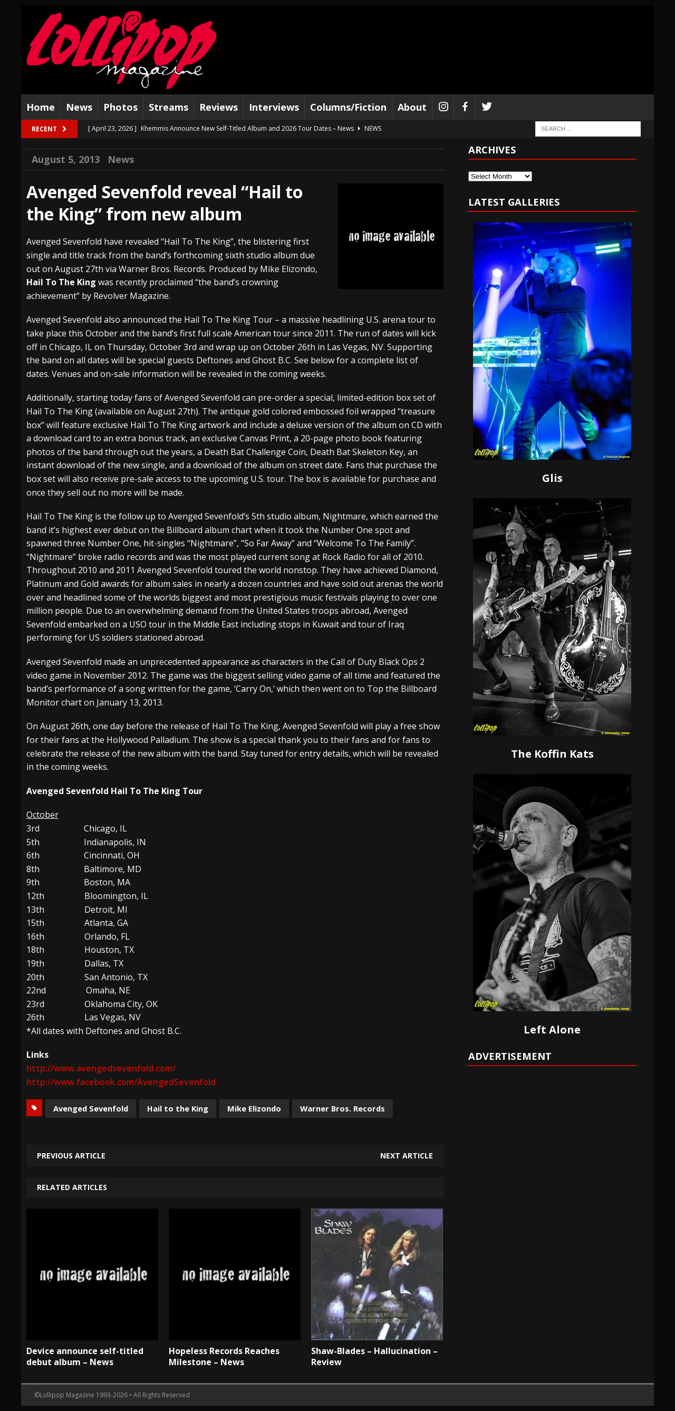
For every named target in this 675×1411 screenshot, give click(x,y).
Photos (120, 107)
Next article (406, 1156)
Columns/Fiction (348, 107)
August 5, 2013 (66, 159)
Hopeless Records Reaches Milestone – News (224, 1356)
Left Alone (552, 1029)
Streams (168, 107)
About (412, 107)
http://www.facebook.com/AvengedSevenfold (121, 1082)
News (79, 107)
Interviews (274, 107)
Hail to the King (177, 1108)
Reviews (218, 107)
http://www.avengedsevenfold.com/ (101, 1068)
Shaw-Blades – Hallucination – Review (374, 1356)
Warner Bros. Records (342, 1108)
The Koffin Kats (552, 754)
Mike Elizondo (254, 1108)
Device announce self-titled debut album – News (84, 1356)
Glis (552, 478)
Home (40, 107)
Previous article (71, 1156)
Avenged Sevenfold (90, 1108)
